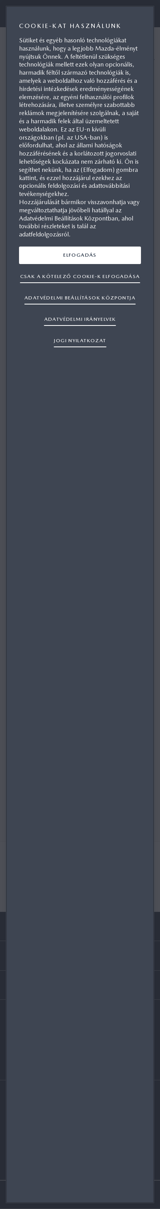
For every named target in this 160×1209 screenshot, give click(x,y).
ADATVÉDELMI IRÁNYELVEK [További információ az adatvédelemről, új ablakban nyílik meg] (80, 319)
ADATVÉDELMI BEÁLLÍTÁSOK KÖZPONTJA (80, 298)
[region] (80, 604)
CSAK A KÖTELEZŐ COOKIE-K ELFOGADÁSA (80, 276)
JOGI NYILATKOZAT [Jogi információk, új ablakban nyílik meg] (80, 340)
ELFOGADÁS (80, 255)
